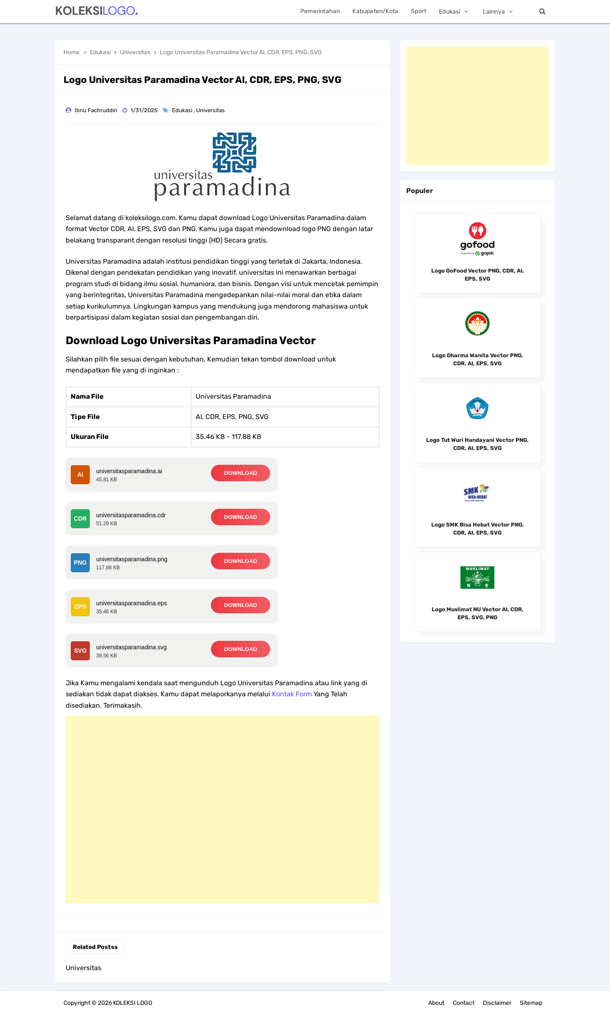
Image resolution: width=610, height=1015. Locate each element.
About (436, 1003)
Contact (463, 1003)
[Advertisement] (223, 809)
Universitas (211, 110)
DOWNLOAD (240, 473)
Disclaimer (497, 1003)
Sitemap (531, 1003)
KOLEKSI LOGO (132, 1003)
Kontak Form (292, 694)
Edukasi (183, 110)
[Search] (542, 11)
